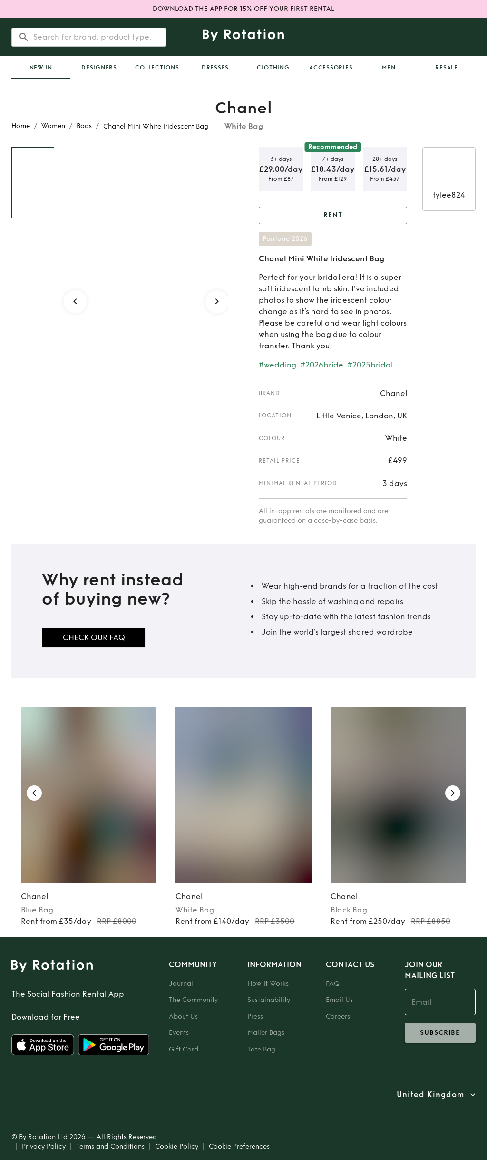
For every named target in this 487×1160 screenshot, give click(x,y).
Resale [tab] (446, 67)
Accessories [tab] (330, 67)
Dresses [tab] (215, 67)
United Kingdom (430, 1094)
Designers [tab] (99, 67)
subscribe (440, 1033)
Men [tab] (388, 67)
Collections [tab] (157, 67)
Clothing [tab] (273, 67)
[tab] (40, 67)
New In (41, 67)
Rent (333, 215)
